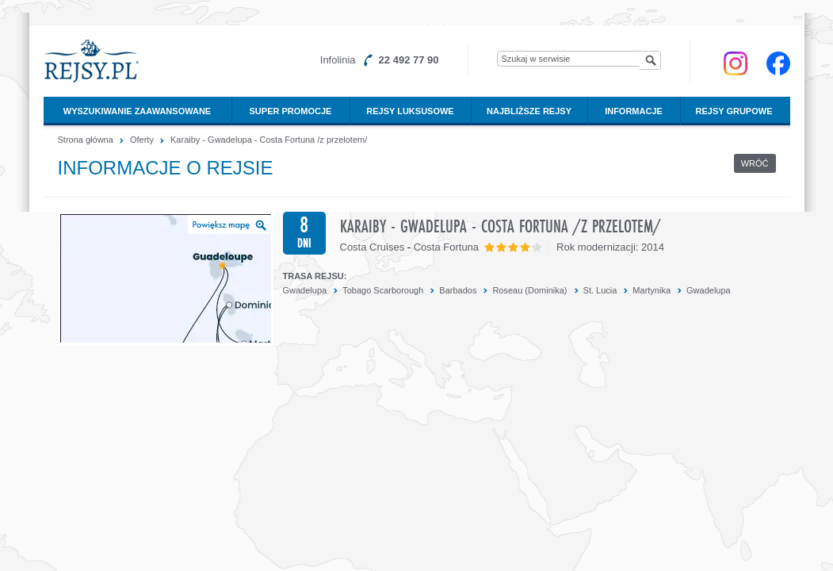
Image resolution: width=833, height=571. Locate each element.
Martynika (651, 290)
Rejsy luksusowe (409, 111)
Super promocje (291, 111)
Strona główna (85, 139)
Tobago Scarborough (382, 290)
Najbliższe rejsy (529, 111)
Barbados (457, 290)
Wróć (755, 163)
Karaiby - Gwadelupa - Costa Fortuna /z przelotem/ (268, 139)
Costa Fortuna (446, 247)
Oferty (142, 139)
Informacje (634, 111)
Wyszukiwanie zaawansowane (137, 111)
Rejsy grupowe (734, 111)
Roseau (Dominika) (529, 290)
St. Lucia (600, 290)
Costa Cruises (372, 247)
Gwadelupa (305, 290)
